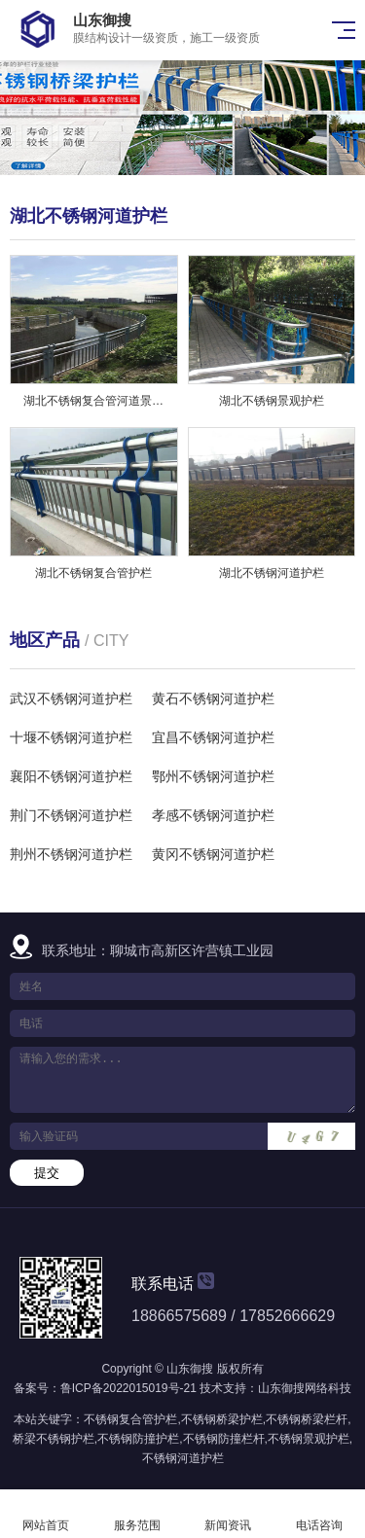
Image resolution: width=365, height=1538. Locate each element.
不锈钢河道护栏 (183, 1458)
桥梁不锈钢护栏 (53, 1439)
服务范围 (137, 1514)
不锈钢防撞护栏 (138, 1439)
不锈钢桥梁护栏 (222, 1419)
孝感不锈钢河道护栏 (213, 815)
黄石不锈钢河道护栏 (213, 698)
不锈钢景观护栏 (308, 1439)
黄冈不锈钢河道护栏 (213, 854)
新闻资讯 (228, 1514)
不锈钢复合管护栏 (130, 1419)
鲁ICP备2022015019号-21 (128, 1388)
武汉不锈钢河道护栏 (71, 698)
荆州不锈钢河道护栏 (71, 854)
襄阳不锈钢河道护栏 (71, 776)
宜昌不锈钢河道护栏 (213, 737)
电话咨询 (319, 1514)
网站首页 (45, 1514)
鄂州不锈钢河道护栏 (213, 776)
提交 (46, 1172)
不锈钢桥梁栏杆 (306, 1419)
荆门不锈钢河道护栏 (71, 815)
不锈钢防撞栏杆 (224, 1439)
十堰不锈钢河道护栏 (71, 737)
